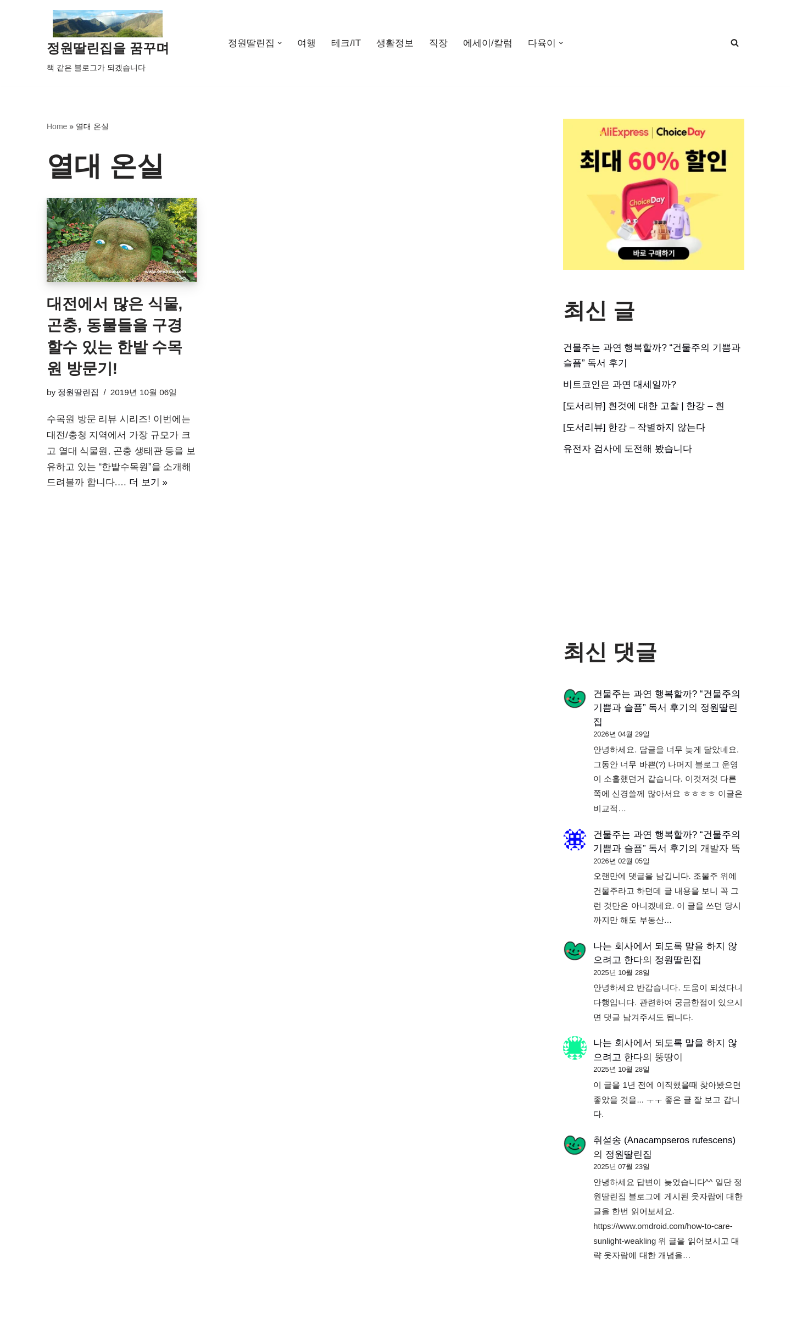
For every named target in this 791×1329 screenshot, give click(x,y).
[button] (279, 43)
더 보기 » (148, 482)
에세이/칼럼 (488, 43)
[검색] (735, 42)
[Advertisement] (653, 548)
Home (57, 126)
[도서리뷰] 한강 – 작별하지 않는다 (634, 427)
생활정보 (395, 43)
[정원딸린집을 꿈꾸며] (108, 43)
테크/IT (346, 43)
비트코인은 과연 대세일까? (619, 384)
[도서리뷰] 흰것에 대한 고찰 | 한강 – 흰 (644, 406)
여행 (306, 43)
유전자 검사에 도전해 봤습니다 (627, 449)
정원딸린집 (78, 392)
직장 (438, 43)
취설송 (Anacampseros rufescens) (664, 1140)
